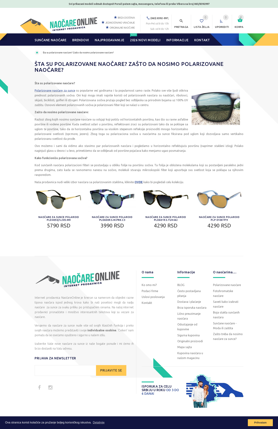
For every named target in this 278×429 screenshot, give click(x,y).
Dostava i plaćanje (189, 301)
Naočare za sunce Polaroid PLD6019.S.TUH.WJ (165, 218)
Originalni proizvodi (190, 341)
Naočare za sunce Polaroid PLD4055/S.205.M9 (58, 218)
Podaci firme (150, 291)
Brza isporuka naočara (191, 307)
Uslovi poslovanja (153, 296)
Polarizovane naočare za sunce (55, 90)
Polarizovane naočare (227, 285)
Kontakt (147, 302)
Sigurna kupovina (188, 335)
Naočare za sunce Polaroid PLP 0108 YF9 (219, 218)
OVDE (139, 182)
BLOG (181, 285)
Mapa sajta (184, 347)
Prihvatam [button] (260, 422)
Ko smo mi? (149, 285)
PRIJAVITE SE (111, 370)
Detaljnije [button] (99, 422)
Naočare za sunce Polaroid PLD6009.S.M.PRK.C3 (112, 218)
